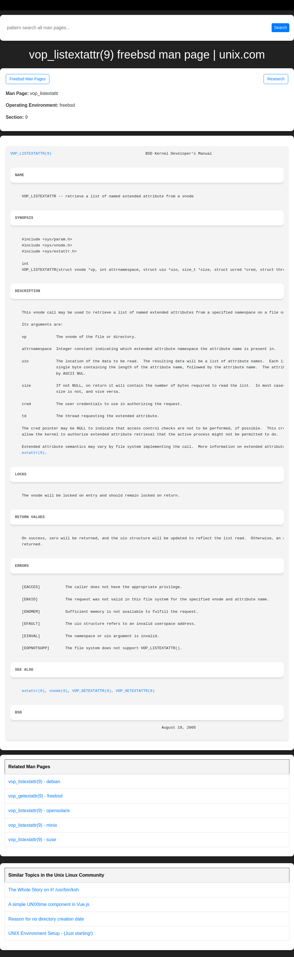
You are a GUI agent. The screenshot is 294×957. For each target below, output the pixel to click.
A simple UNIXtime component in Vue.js (48, 904)
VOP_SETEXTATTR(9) (135, 691)
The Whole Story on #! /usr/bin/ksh (43, 889)
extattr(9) (33, 453)
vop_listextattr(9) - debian (34, 781)
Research (276, 79)
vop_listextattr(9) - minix (32, 825)
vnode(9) (58, 691)
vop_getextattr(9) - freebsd (35, 795)
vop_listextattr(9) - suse (32, 839)
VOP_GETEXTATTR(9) (91, 691)
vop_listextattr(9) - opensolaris (39, 810)
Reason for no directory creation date (46, 919)
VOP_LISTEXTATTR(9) (31, 153)
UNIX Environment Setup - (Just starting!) (50, 933)
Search (280, 27)
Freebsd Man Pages (27, 79)
